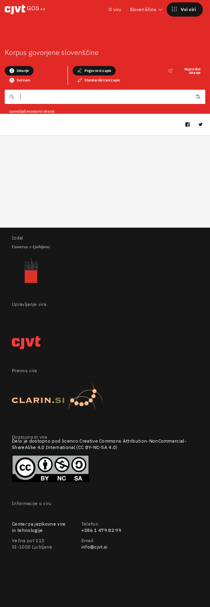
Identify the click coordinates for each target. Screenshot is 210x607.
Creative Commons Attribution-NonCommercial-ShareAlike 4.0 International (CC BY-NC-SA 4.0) (99, 444)
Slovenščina (146, 9)
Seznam (19, 80)
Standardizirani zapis (98, 80)
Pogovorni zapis (94, 70)
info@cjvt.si (94, 547)
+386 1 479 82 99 (101, 530)
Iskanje (19, 70)
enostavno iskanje (40, 111)
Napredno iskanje (184, 71)
